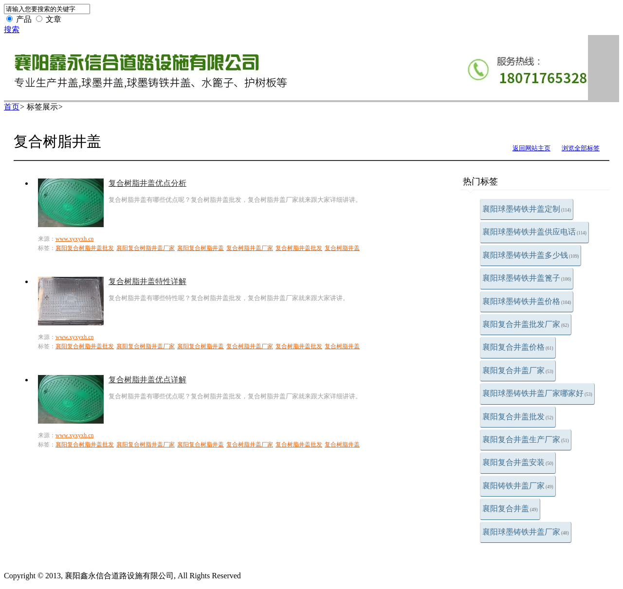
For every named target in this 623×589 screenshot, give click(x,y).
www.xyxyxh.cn (74, 238)
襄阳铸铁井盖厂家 (517, 486)
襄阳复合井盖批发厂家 (525, 324)
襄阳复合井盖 (510, 508)
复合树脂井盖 (342, 248)
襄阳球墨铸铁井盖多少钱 (530, 255)
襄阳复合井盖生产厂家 (525, 439)
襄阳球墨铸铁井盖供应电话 (534, 232)
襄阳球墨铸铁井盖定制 (526, 209)
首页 (11, 107)
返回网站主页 (531, 148)
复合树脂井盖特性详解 (147, 281)
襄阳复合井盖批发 (517, 416)
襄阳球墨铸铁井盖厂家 (525, 532)
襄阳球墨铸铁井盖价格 (526, 301)
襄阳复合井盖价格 (517, 347)
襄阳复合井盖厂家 (517, 370)
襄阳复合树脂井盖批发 (84, 248)
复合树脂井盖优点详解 (147, 379)
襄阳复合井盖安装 (517, 462)
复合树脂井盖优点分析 (147, 183)
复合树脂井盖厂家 (249, 248)
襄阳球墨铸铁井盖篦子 (526, 278)
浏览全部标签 (581, 148)
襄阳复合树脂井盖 (200, 248)
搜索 (11, 29)
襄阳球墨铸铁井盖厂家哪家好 (537, 393)
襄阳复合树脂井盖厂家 (145, 248)
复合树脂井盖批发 (298, 248)
